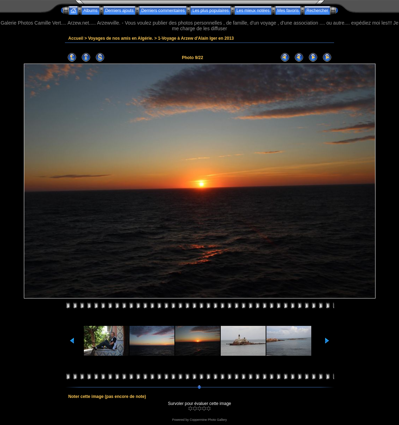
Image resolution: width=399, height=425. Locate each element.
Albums (91, 10)
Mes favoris (288, 10)
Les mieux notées (253, 10)
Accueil (76, 38)
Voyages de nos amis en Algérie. (120, 38)
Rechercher (317, 10)
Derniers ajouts (119, 10)
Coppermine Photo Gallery (208, 419)
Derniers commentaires (163, 10)
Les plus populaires (210, 10)
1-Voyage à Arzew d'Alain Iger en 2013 (196, 38)
